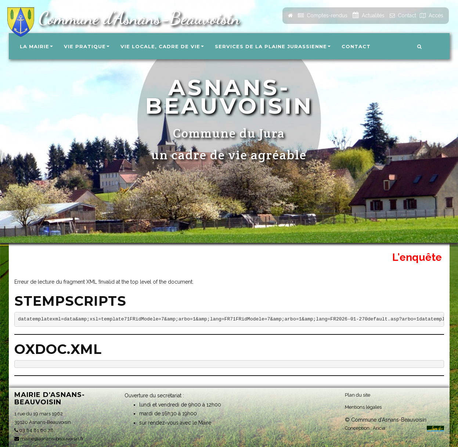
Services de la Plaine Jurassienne (273, 46)
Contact (356, 46)
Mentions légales (363, 406)
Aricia (379, 427)
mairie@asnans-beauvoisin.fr (49, 438)
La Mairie (36, 46)
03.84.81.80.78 (34, 430)
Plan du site (357, 394)
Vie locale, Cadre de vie (162, 46)
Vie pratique (86, 46)
